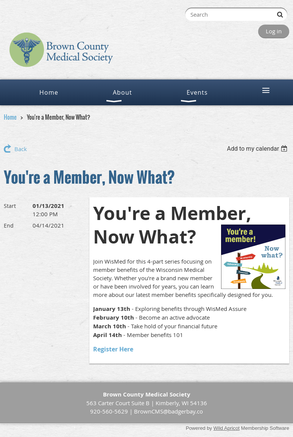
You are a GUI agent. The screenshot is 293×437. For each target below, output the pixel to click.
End (9, 225)
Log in (274, 31)
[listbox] (258, 148)
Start (10, 205)
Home (10, 117)
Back (20, 149)
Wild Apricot (227, 428)
